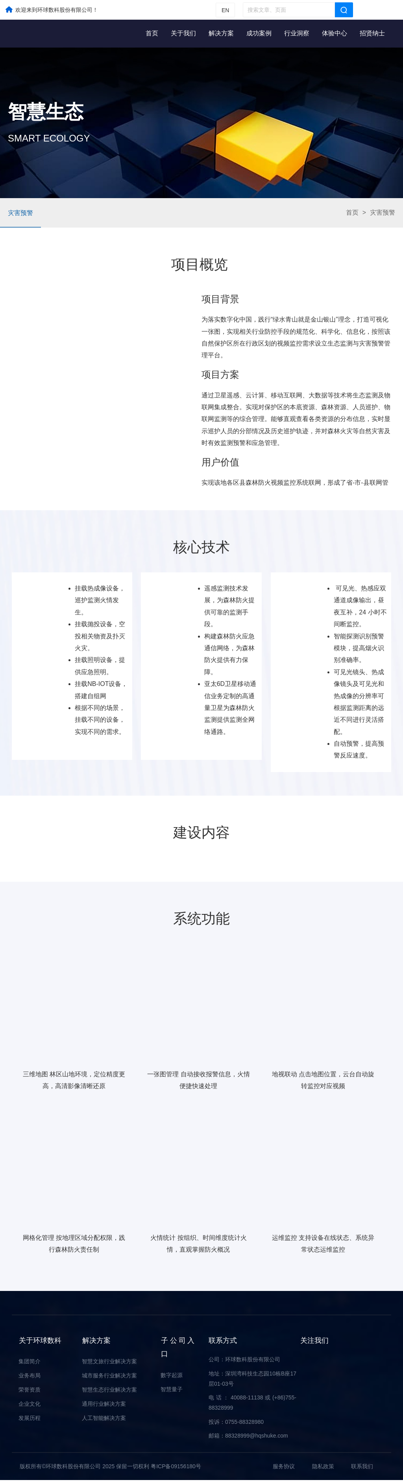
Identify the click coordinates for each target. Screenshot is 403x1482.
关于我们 (183, 33)
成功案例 (259, 33)
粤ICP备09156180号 (176, 1468)
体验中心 (334, 33)
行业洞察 (296, 33)
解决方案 (221, 33)
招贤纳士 (372, 33)
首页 (152, 33)
